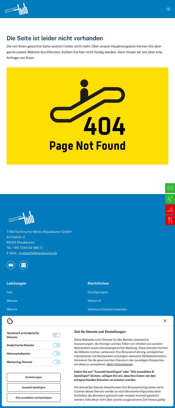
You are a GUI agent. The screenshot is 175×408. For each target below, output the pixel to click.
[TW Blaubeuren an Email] (11, 265)
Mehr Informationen (120, 364)
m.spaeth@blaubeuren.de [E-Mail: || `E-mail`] (38, 253)
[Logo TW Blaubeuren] (16, 9)
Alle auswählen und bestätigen (34, 397)
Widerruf (94, 301)
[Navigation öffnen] (168, 9)
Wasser (12, 301)
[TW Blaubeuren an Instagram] (23, 265)
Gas (10, 292)
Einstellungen (33, 377)
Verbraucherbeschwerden (107, 309)
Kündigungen (98, 292)
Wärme (12, 309)
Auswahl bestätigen (33, 387)
